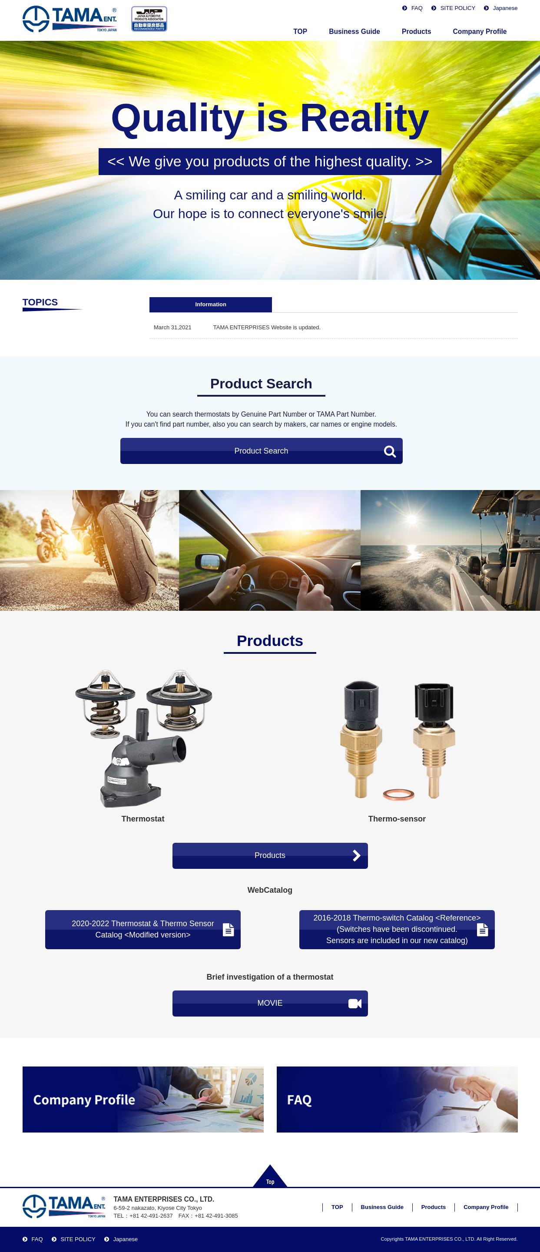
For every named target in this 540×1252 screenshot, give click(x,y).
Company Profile (480, 31)
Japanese (505, 8)
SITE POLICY (458, 8)
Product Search (315, 450)
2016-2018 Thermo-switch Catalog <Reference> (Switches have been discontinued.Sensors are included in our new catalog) (401, 929)
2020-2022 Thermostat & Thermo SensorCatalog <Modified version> (153, 929)
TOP (300, 31)
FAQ (417, 8)
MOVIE (309, 1003)
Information (210, 304)
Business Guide (354, 31)
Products (416, 31)
